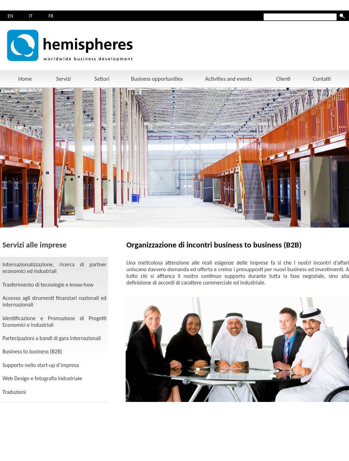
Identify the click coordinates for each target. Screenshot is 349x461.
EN (10, 16)
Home (25, 78)
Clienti (283, 78)
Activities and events (228, 78)
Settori (102, 78)
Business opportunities (157, 78)
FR (51, 16)
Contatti (322, 78)
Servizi (63, 78)
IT (30, 16)
